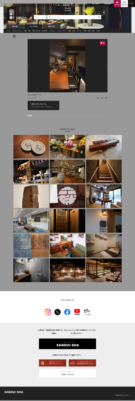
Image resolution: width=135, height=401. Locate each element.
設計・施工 (83, 4)
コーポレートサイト (63, 334)
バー (30, 116)
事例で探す (15, 27)
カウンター (79, 31)
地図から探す (51, 27)
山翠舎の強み (68, 4)
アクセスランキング (17, 31)
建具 (93, 31)
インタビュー (52, 31)
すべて (8, 31)
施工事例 (95, 4)
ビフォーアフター (61, 31)
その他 (98, 31)
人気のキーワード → (53, 20)
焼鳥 (29, 31)
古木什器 (44, 31)
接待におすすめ (36, 31)
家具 (89, 31)
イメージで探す (33, 27)
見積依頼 (107, 4)
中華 (25, 31)
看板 (85, 31)
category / (30, 98)
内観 (69, 31)
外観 (73, 31)
